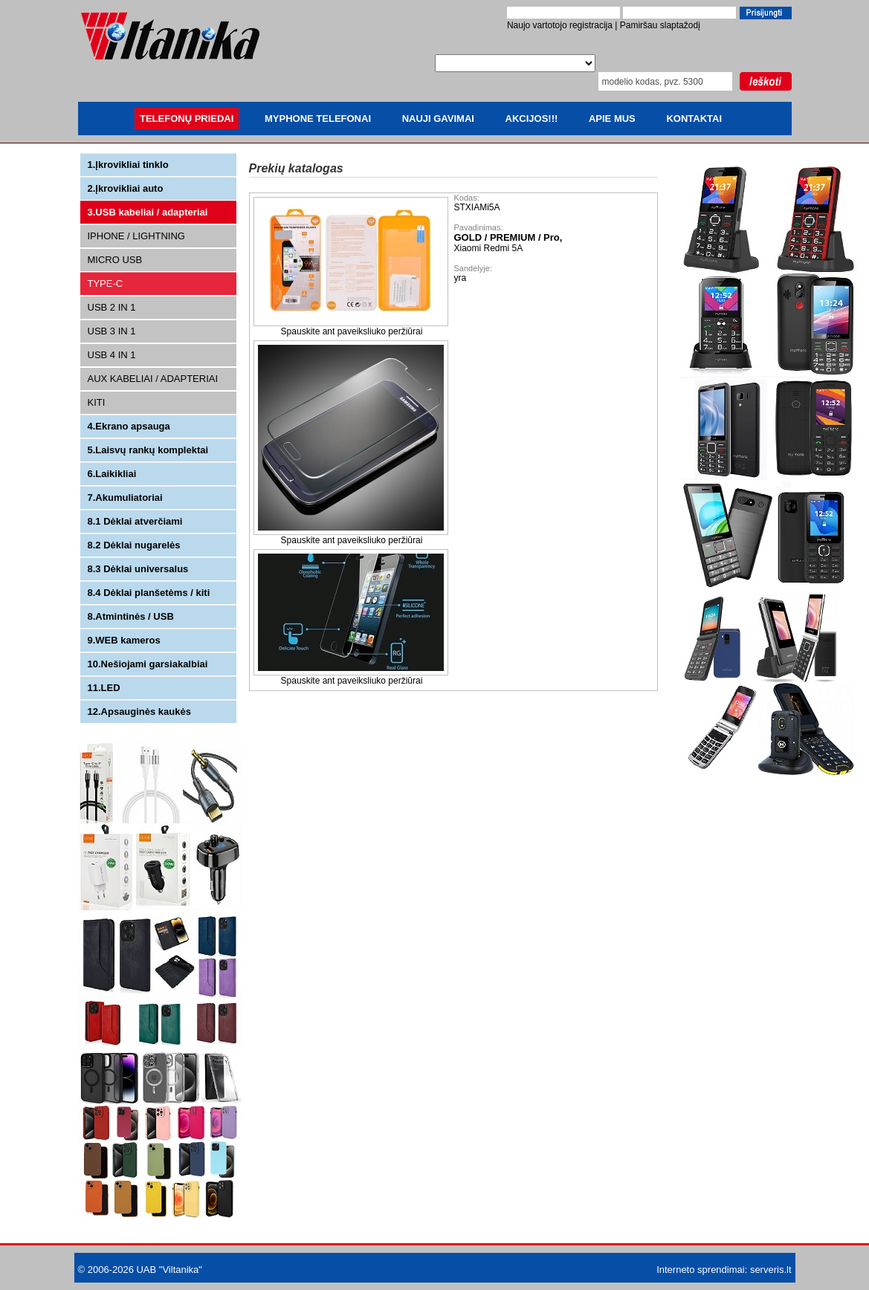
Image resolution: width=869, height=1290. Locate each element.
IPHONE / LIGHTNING (136, 236)
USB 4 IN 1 (112, 354)
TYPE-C (105, 283)
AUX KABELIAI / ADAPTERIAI (153, 378)
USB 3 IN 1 (112, 331)
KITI (97, 402)
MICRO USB (115, 259)
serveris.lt (771, 1269)
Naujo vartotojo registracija (560, 25)
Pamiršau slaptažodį (660, 25)
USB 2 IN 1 (112, 307)
